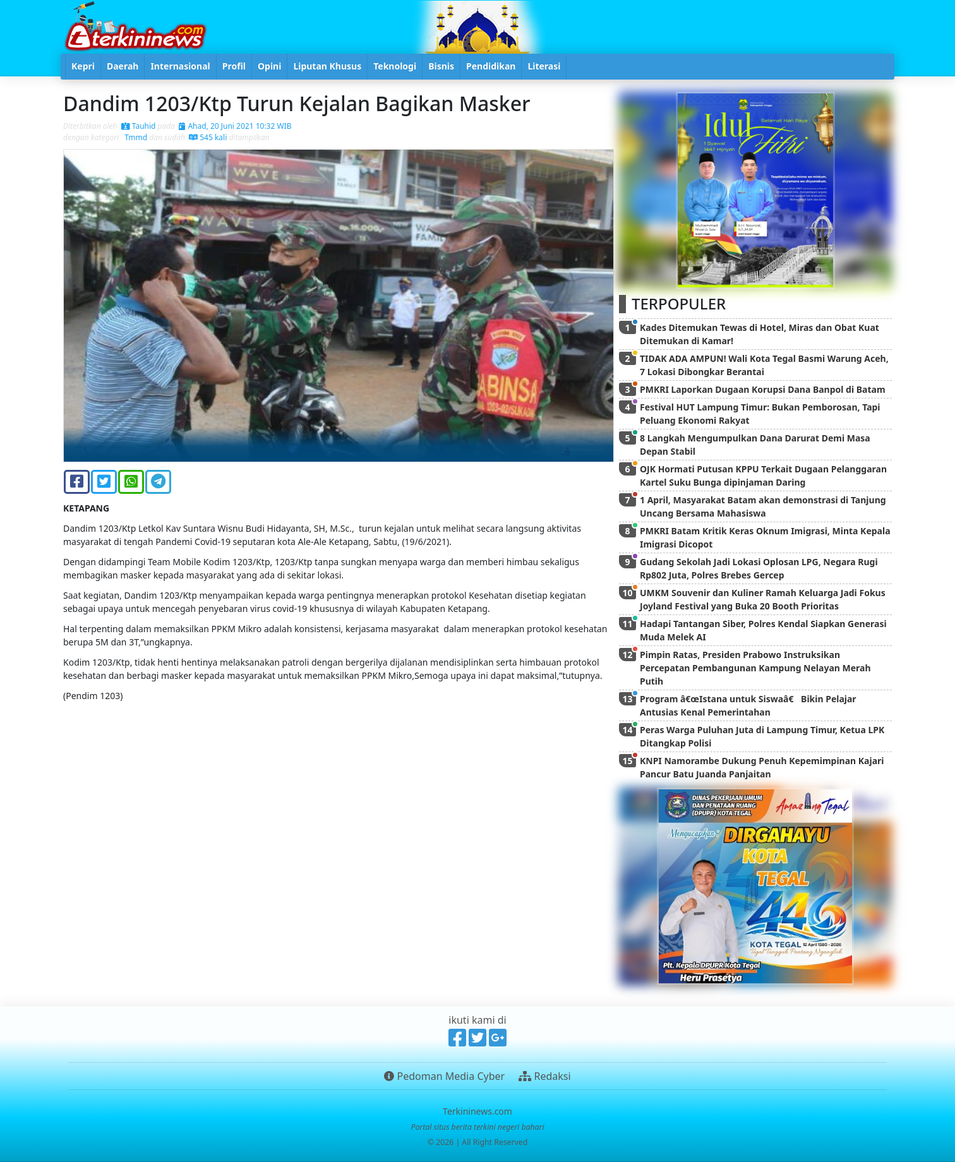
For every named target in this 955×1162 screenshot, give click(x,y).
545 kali (208, 137)
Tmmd (135, 137)
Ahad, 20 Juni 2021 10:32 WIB (235, 126)
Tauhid (138, 126)
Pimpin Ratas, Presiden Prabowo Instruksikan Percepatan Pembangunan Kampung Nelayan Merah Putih (755, 668)
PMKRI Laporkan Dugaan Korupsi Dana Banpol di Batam (763, 389)
